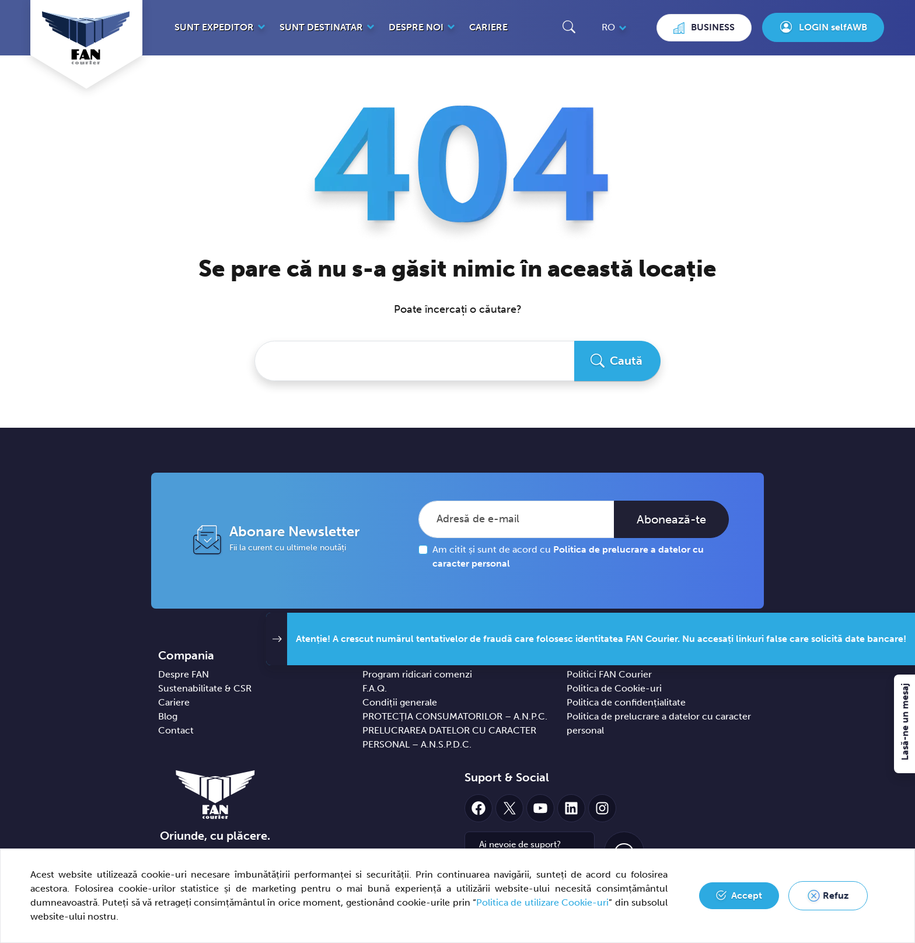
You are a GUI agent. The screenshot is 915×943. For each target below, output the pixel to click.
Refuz (835, 895)
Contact (176, 730)
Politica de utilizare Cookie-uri (542, 902)
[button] (569, 26)
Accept (746, 895)
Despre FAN (183, 674)
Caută (626, 361)
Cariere (488, 27)
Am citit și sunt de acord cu (568, 556)
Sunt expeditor (214, 27)
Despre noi (416, 27)
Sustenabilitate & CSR (205, 688)
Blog (167, 716)
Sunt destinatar (321, 27)
